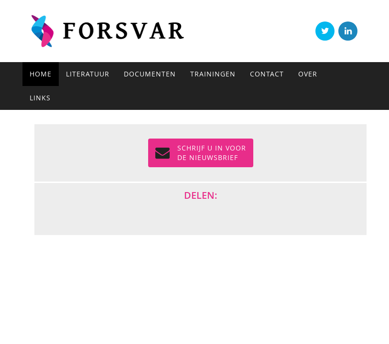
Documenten (150, 73)
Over (307, 73)
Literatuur (87, 73)
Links (40, 97)
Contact (267, 73)
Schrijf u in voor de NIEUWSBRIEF (200, 152)
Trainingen (213, 73)
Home (41, 73)
